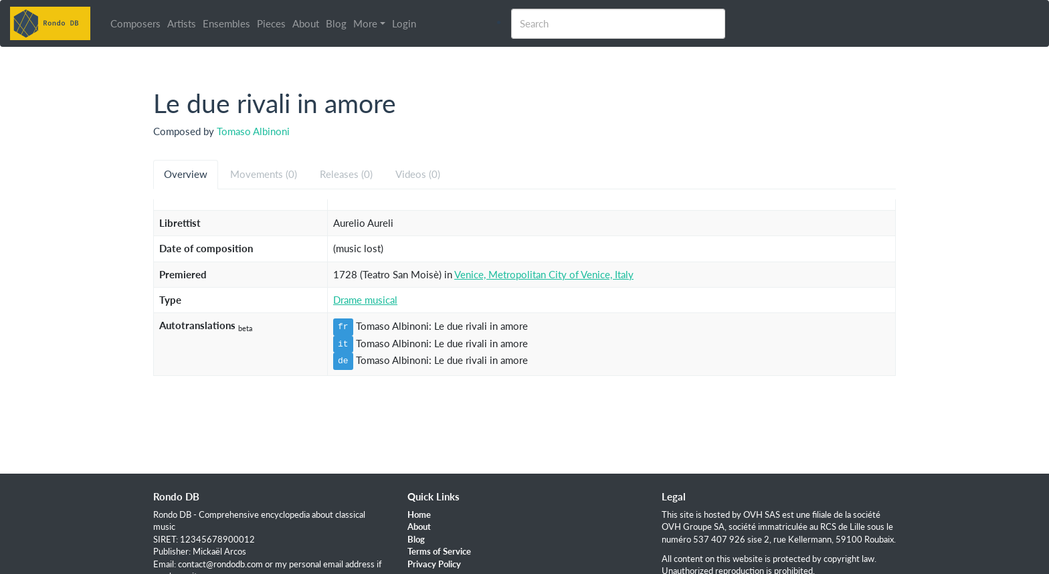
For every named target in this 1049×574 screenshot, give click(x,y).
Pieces (271, 23)
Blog (336, 23)
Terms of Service (439, 551)
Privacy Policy (434, 564)
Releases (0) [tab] (346, 174)
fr (343, 326)
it (343, 344)
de (343, 361)
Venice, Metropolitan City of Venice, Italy (544, 274)
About (305, 23)
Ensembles (226, 23)
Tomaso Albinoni (253, 131)
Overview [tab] (185, 174)
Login (404, 23)
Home (419, 514)
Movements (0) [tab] (263, 174)
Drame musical (365, 300)
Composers (135, 23)
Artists (181, 23)
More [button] (365, 23)
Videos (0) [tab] (417, 174)
